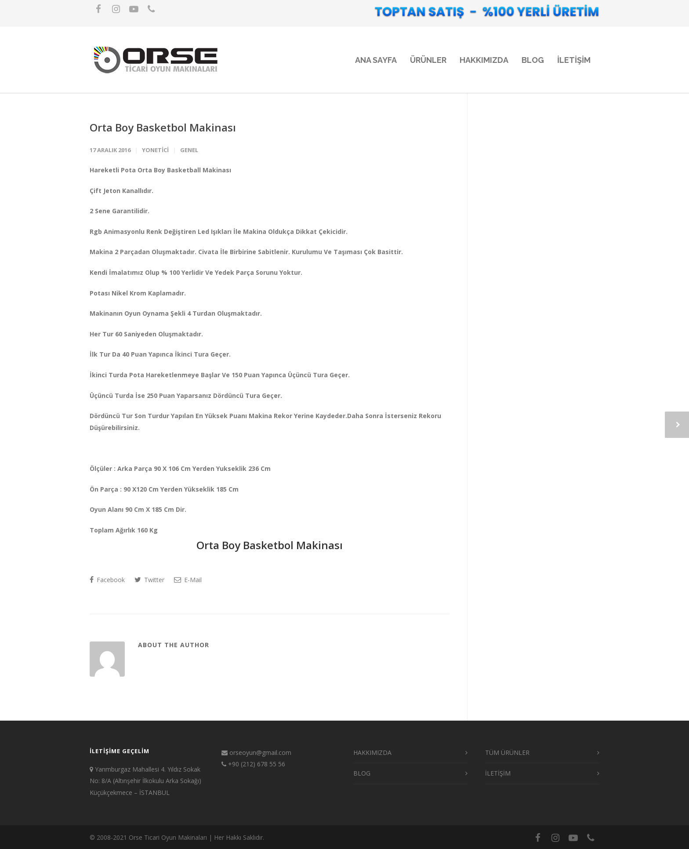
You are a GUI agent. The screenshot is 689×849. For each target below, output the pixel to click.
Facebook (107, 580)
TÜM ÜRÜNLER (507, 752)
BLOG (533, 60)
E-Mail (188, 580)
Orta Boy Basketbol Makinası (163, 127)
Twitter (149, 580)
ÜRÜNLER (428, 60)
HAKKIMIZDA (484, 60)
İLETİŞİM (498, 773)
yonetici (155, 150)
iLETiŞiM (574, 60)
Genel (189, 150)
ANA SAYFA (376, 60)
